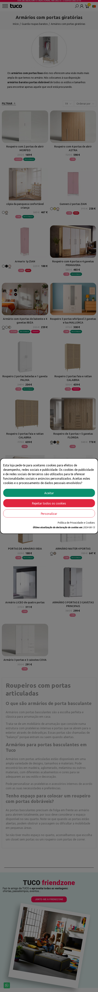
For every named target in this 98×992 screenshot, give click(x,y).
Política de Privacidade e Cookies (76, 522)
